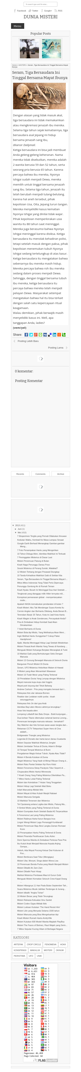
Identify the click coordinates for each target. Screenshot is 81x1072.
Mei (20, 532)
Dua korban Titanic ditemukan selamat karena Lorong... (42, 718)
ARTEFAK (18, 944)
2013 (18, 525)
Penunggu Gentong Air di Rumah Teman (35, 586)
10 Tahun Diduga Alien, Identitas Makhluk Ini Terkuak (41, 554)
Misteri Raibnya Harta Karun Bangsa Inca (36, 819)
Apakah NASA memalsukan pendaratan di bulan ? (40, 604)
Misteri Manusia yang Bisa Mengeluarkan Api (37, 914)
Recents (20, 474)
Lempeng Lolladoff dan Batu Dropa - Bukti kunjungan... (42, 714)
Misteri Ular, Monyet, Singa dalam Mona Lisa (37, 861)
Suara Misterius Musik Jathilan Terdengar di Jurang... (41, 889)
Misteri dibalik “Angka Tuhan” (30, 893)
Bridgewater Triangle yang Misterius (33, 735)
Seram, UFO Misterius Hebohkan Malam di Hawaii (40, 667)
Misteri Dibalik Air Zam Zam (29, 868)
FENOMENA (50, 944)
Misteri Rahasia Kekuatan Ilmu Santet (34, 900)
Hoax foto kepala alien (27, 710)
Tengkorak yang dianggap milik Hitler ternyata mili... (40, 594)
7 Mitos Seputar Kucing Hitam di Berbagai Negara (40, 929)
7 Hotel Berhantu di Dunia (29, 629)
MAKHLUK (35, 950)
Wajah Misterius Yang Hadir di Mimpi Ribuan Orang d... (42, 761)
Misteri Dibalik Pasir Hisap (29, 871)
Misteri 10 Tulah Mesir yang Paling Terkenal (37, 675)
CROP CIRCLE (34, 944)
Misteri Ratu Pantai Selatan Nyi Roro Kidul (36, 764)
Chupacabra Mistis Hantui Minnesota (34, 772)
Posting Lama (55, 347)
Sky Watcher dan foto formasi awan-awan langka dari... (42, 725)
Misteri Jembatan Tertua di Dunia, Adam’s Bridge (39, 746)
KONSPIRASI (20, 950)
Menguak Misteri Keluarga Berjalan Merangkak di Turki (42, 650)
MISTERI (22, 65)
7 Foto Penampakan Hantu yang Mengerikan (37, 550)
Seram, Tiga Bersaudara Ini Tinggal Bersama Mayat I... (42, 579)
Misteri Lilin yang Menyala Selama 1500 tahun (38, 911)
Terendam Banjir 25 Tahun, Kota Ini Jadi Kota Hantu (41, 615)
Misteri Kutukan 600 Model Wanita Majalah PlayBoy (40, 922)
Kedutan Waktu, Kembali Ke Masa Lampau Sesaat (40, 540)
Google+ (48, 11)
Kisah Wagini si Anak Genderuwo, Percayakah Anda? (41, 618)
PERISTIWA (19, 956)
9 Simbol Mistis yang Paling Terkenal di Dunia (38, 808)
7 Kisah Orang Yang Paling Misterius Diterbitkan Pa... (41, 775)
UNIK (39, 956)
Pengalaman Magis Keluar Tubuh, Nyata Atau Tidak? (41, 753)
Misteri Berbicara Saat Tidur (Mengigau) (35, 857)
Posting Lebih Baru (28, 341)
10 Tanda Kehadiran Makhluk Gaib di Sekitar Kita (39, 575)
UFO (31, 956)
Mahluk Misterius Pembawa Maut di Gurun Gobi (39, 875)
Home (14, 65)
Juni (20, 529)
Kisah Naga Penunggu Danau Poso (33, 565)
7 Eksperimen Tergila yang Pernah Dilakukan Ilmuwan (42, 536)
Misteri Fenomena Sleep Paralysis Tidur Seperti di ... (41, 768)
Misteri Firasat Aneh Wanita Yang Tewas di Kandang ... (42, 646)
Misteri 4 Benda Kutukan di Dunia (32, 757)
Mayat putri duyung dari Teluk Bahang (34, 686)
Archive (60, 474)
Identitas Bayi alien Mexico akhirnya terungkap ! (39, 707)
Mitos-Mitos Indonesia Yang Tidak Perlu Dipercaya (40, 583)
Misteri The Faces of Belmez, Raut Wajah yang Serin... (42, 925)
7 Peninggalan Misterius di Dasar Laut (34, 557)
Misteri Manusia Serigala (28, 797)
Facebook (21, 11)
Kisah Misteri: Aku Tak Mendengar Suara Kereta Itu (40, 607)
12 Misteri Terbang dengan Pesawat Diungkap (38, 572)
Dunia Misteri (41, 16)
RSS (60, 11)
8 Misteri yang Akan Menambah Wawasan (36, 671)
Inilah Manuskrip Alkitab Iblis (30, 790)
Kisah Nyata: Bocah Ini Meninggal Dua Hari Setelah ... (42, 590)
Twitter (35, 11)
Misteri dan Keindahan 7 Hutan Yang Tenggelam (39, 782)
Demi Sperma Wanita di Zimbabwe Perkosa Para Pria (41, 840)
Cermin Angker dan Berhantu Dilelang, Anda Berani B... (42, 611)
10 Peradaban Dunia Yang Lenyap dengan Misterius (41, 678)
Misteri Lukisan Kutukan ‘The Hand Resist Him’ (38, 907)
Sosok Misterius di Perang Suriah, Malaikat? (37, 568)
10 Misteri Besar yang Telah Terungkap (35, 896)
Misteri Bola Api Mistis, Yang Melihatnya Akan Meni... (41, 632)
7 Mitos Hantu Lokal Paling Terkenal (33, 779)
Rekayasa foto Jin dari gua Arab (31, 703)
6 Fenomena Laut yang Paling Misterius (35, 815)
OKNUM (60, 950)
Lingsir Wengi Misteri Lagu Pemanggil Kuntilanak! (40, 822)
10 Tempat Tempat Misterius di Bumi (33, 750)
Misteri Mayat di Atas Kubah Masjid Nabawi (37, 793)
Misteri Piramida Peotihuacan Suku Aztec (36, 836)
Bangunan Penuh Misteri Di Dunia (32, 664)
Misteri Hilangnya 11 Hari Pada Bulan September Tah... (42, 885)
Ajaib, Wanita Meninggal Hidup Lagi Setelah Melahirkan (42, 643)
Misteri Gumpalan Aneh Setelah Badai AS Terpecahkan (42, 811)
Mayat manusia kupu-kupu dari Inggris (34, 682)
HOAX (63, 944)
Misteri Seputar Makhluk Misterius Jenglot (36, 743)
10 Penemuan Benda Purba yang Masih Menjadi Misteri (42, 864)
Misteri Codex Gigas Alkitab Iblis (32, 903)
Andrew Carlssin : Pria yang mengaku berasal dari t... (41, 689)
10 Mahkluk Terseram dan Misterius (33, 801)
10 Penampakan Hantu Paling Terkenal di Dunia (39, 833)
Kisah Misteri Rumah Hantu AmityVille (34, 918)
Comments (40, 474)
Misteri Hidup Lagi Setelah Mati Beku (34, 786)
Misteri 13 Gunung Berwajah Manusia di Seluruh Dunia (42, 660)
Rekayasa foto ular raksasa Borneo (33, 693)
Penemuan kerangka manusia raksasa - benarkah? (40, 721)
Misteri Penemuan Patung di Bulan (33, 561)
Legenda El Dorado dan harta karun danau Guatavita (41, 739)
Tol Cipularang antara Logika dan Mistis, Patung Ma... (41, 804)
